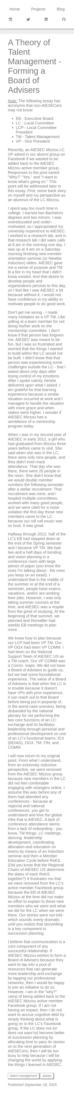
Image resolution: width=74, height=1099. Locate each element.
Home (14, 9)
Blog (61, 9)
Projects (38, 9)
